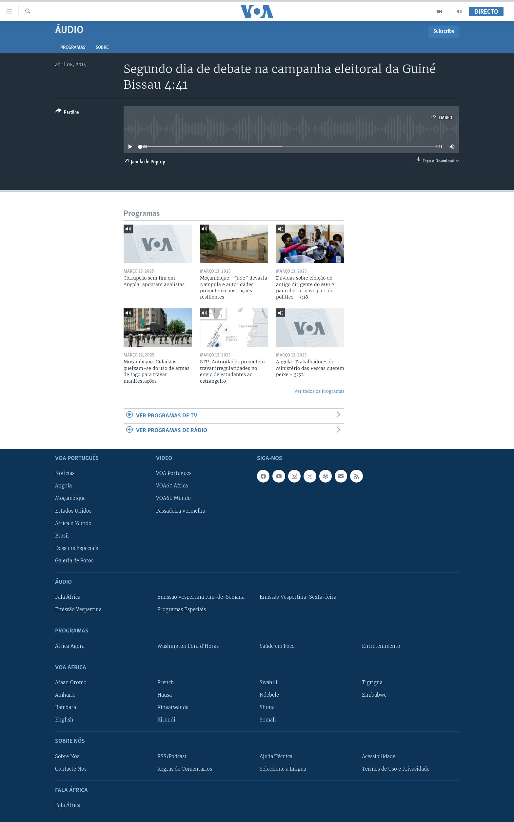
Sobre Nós (67, 756)
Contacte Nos (71, 769)
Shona (267, 707)
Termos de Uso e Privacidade (395, 769)
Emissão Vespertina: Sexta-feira (298, 597)
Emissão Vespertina (78, 610)
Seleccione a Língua (283, 769)
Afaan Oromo (71, 682)
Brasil (62, 536)
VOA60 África (172, 486)
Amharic (65, 695)
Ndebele (269, 695)
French (165, 682)
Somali (268, 720)
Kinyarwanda (172, 707)
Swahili (268, 682)
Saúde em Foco (277, 646)
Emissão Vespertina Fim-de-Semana (201, 597)
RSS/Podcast (172, 756)
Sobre (102, 47)
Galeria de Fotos (74, 561)
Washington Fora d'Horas (188, 646)
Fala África (67, 597)
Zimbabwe (374, 695)
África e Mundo (73, 523)
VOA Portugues (173, 474)
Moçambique (70, 499)
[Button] (67, 112)
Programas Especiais (181, 610)
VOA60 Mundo (173, 499)
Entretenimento (381, 646)
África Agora (70, 646)
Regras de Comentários (184, 769)
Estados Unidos (73, 511)
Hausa (164, 695)
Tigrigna (372, 682)
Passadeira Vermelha (180, 511)
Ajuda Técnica (276, 756)
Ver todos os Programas (319, 391)
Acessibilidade (378, 756)
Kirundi (166, 720)
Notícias (64, 474)
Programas (72, 47)
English (64, 720)
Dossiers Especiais (76, 548)
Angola (63, 486)
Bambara (65, 707)
